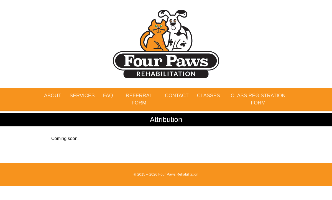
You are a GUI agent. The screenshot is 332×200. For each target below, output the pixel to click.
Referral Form (139, 99)
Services (82, 95)
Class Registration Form (258, 99)
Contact (177, 95)
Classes (208, 95)
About (52, 95)
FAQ (108, 95)
